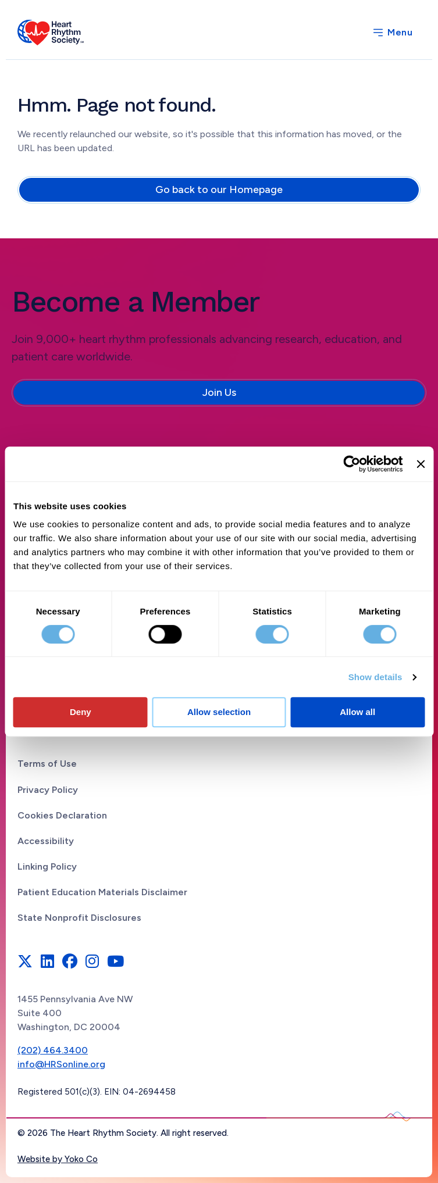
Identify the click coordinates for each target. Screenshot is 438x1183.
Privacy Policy (47, 789)
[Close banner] (420, 464)
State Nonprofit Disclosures (79, 917)
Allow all (357, 712)
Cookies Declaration (62, 815)
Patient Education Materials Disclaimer (102, 892)
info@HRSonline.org (61, 1064)
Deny (80, 712)
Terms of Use (47, 763)
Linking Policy (47, 866)
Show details (375, 677)
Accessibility (45, 840)
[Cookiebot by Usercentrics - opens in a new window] (352, 464)
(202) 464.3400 (52, 1050)
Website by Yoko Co (57, 1159)
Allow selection (219, 712)
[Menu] (392, 32)
